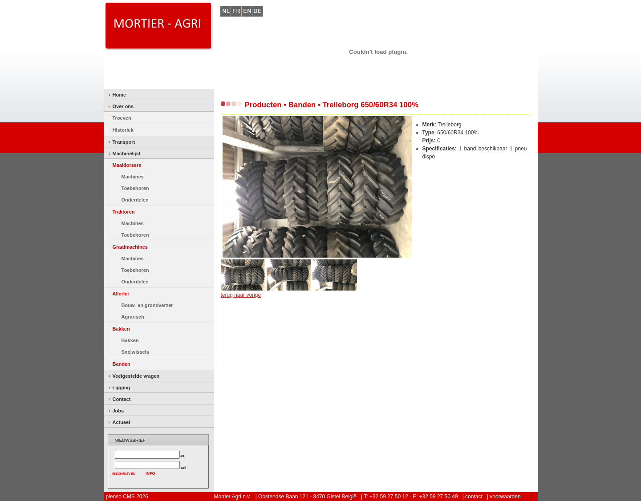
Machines (133, 176)
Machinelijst (127, 153)
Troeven (122, 118)
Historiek (123, 130)
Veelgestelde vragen (136, 376)
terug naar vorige (241, 295)
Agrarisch (133, 316)
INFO (150, 473)
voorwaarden (505, 496)
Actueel (121, 422)
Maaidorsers (127, 165)
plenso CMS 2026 (127, 496)
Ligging (121, 387)
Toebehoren (135, 188)
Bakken (121, 328)
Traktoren (124, 211)
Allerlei (121, 293)
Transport (124, 142)
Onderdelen (135, 199)
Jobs (118, 410)
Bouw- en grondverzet (147, 305)
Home (119, 94)
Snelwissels (135, 352)
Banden (121, 364)
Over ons (123, 106)
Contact (122, 399)
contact (474, 496)
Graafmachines (130, 247)
